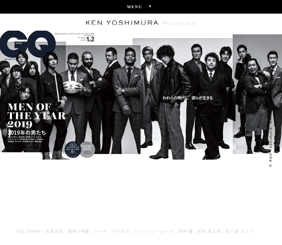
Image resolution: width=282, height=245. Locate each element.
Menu (141, 6)
